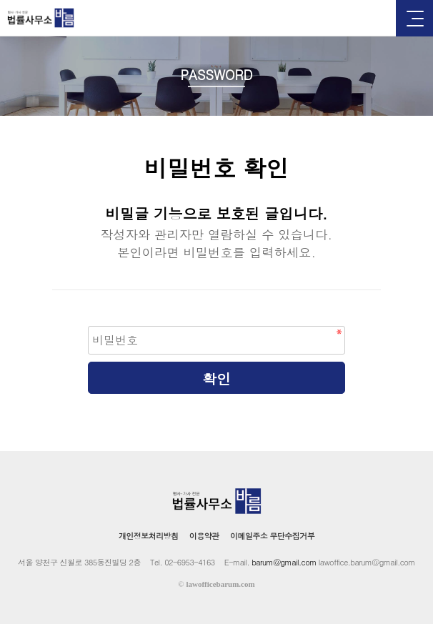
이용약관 (204, 535)
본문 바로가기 (0, 0)
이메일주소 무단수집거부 (272, 535)
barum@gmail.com (284, 562)
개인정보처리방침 (149, 535)
